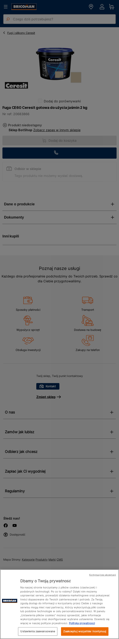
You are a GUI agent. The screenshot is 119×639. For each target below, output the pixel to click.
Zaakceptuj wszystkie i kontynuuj (84, 631)
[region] (59, 604)
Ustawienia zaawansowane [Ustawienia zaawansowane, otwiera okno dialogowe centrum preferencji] (37, 631)
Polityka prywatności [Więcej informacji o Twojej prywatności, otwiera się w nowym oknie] (82, 623)
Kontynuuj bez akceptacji (102, 574)
